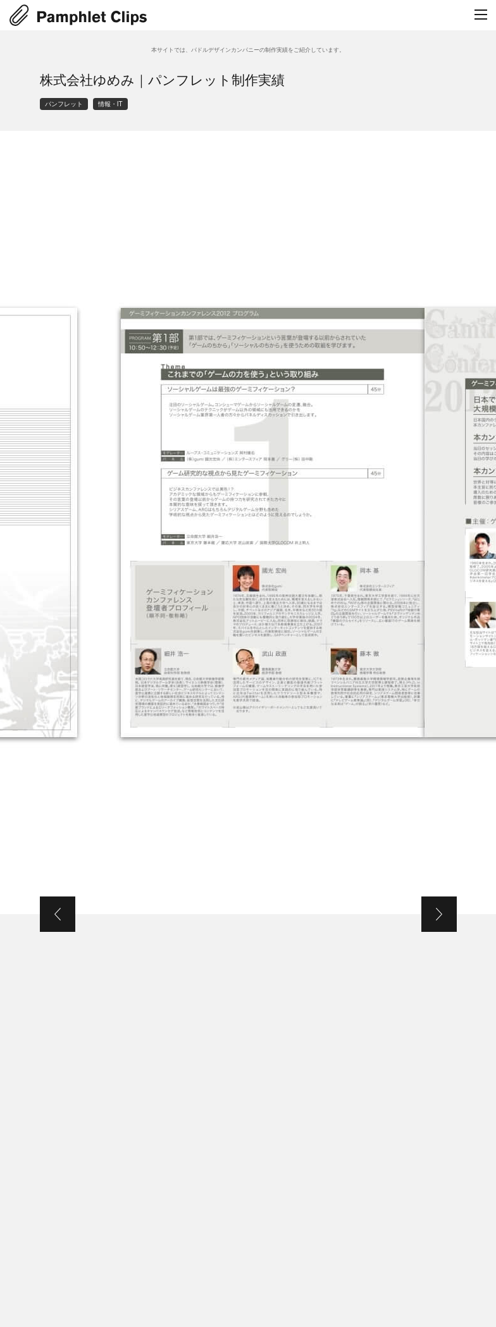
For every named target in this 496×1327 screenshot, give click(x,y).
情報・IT (110, 104)
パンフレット (64, 104)
